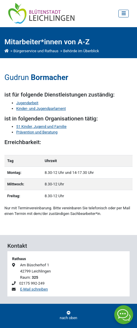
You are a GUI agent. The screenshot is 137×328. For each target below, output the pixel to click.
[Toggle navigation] (123, 13)
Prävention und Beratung (37, 132)
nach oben (68, 315)
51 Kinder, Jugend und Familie (41, 126)
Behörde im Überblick (81, 51)
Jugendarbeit (27, 103)
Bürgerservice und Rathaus (35, 51)
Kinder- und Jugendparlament (41, 108)
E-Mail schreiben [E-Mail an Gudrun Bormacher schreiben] (34, 289)
